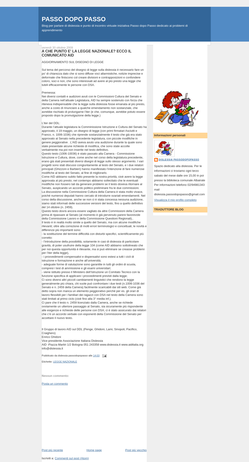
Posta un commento (55, 383)
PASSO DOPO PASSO (74, 19)
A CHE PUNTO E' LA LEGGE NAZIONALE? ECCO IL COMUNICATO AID (87, 53)
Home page (94, 450)
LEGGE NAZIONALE (65, 361)
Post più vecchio (136, 450)
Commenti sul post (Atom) (72, 458)
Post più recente (52, 450)
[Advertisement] (76, 416)
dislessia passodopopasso (179, 159)
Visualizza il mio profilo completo (175, 200)
